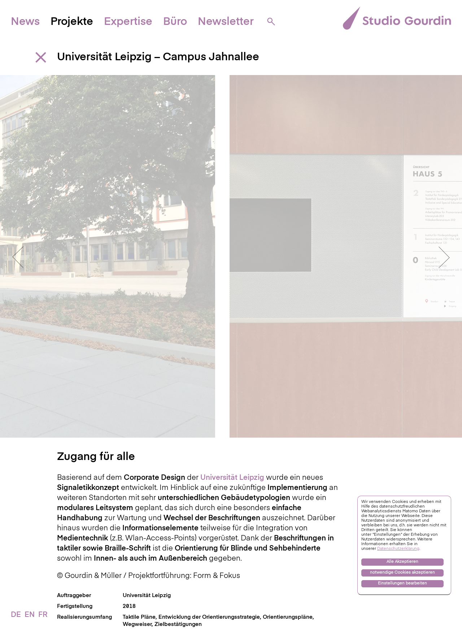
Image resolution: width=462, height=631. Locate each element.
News (25, 22)
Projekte (72, 22)
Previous (18, 249)
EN (30, 615)
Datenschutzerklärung (398, 549)
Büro (175, 22)
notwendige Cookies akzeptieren (402, 573)
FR (42, 615)
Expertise (128, 22)
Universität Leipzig (147, 578)
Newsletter (226, 22)
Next (444, 249)
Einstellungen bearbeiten (402, 584)
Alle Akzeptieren (402, 562)
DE (16, 615)
